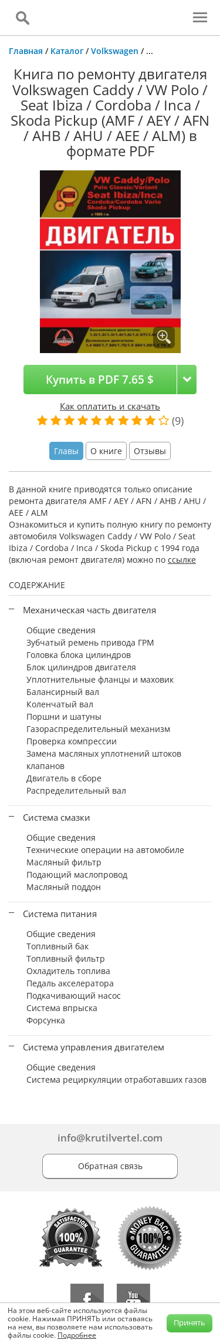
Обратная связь (110, 1165)
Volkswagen (114, 50)
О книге (106, 450)
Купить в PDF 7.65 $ (100, 379)
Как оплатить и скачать (110, 406)
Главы (66, 450)
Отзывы (150, 450)
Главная (26, 50)
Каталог (66, 50)
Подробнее (76, 1335)
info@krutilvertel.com (110, 1137)
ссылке (182, 559)
